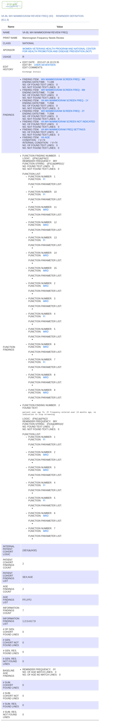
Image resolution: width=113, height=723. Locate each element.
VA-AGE (45, 138)
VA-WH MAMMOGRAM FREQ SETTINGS (63, 130)
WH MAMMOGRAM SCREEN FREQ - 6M (63, 90)
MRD (45, 210)
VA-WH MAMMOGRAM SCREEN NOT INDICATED (68, 122)
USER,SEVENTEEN (45, 65)
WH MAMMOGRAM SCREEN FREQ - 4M (63, 80)
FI (44, 179)
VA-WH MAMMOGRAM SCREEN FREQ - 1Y (64, 101)
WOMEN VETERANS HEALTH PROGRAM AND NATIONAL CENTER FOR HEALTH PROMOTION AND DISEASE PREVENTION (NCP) (59, 50)
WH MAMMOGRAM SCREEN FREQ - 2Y (63, 111)
